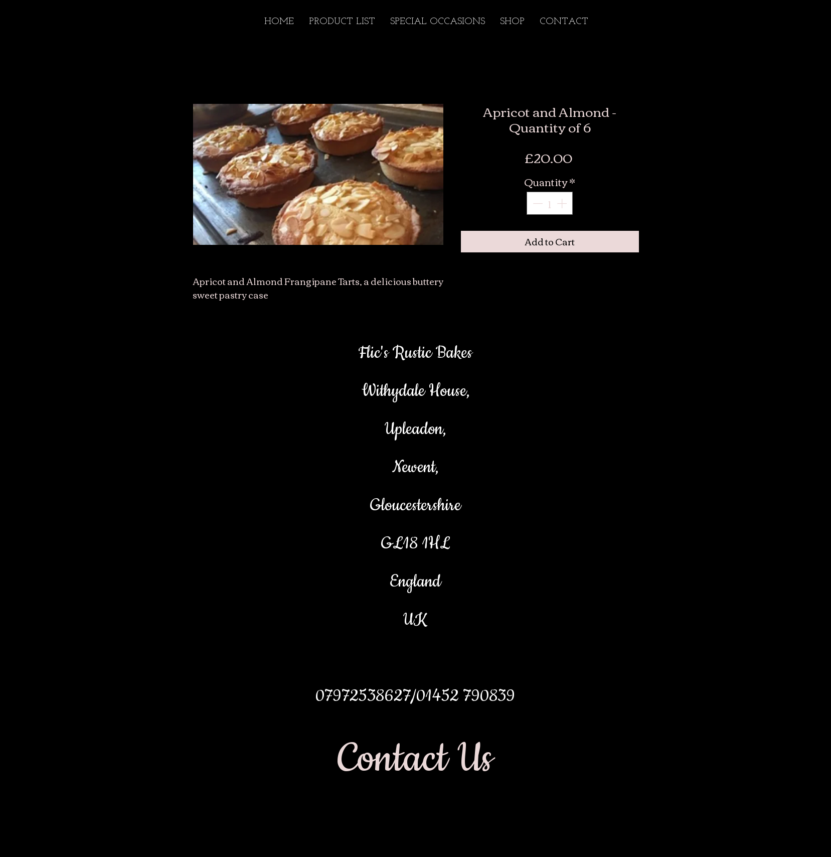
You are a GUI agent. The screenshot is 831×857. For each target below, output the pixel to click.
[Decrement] (536, 203)
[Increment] (562, 203)
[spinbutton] (549, 203)
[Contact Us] (415, 759)
